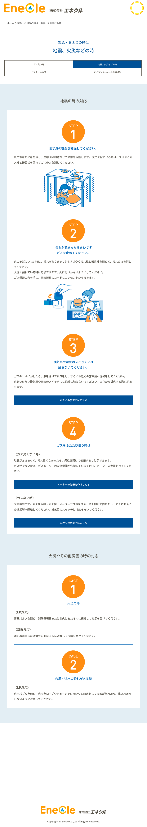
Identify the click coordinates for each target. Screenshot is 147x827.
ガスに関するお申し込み (73, 777)
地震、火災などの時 (107, 64)
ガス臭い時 (38, 64)
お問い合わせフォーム (73, 765)
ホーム (10, 23)
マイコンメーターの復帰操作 (107, 72)
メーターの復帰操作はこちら (73, 484)
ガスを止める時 (38, 72)
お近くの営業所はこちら (73, 400)
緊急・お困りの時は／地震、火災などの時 (39, 23)
